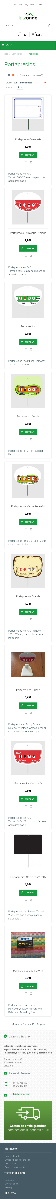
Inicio (15, 4)
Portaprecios (32, 54)
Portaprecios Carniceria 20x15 (28, 843)
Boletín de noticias (13, 1174)
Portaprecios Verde (28, 403)
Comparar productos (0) (31, 75)
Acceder (39, 4)
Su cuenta (9, 1162)
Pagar (21, 4)
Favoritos (9, 1170)
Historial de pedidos (14, 1166)
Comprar (29, 155)
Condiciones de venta (15, 1129)
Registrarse (29, 4)
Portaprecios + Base (28, 664)
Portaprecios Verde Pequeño (28, 489)
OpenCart (33, 1190)
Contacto (9, 1142)
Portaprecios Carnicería (28, 754)
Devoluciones (11, 1146)
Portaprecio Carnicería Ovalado (28, 228)
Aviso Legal (10, 1126)
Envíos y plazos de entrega (17, 1122)
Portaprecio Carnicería (28, 139)
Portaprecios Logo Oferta (28, 932)
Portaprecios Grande (28, 575)
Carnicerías (17, 54)
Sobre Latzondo (12, 1118)
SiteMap (9, 1150)
